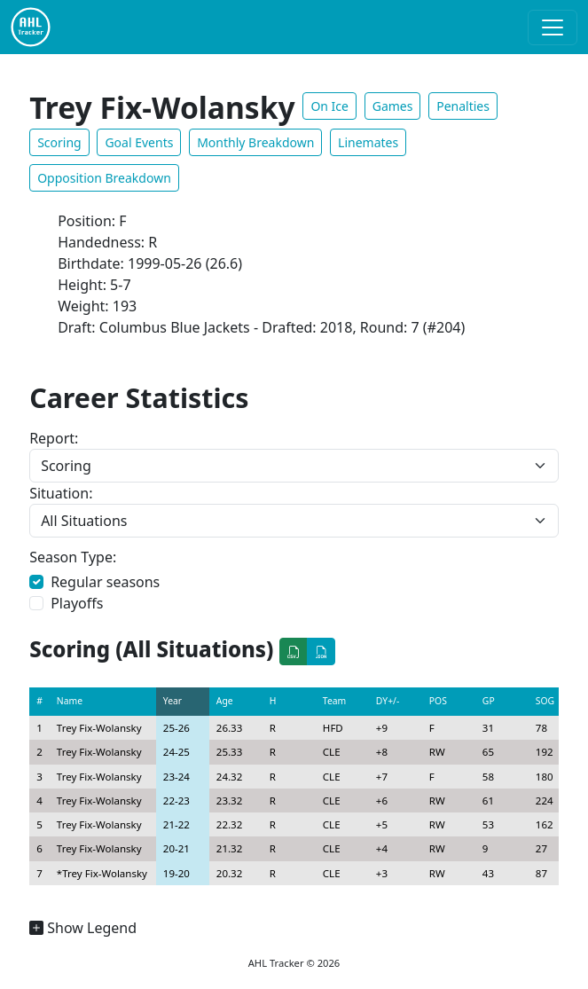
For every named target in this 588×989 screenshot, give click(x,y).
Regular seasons (105, 582)
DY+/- (387, 701)
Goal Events (139, 142)
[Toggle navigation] (552, 27)
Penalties (463, 106)
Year (172, 701)
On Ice (329, 106)
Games (392, 106)
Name (69, 701)
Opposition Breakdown (104, 177)
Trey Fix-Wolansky (99, 727)
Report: (53, 438)
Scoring (59, 142)
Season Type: (72, 557)
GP (488, 701)
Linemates (368, 142)
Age (224, 701)
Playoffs (77, 603)
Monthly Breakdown (255, 142)
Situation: (60, 493)
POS (438, 701)
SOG (545, 701)
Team (334, 701)
